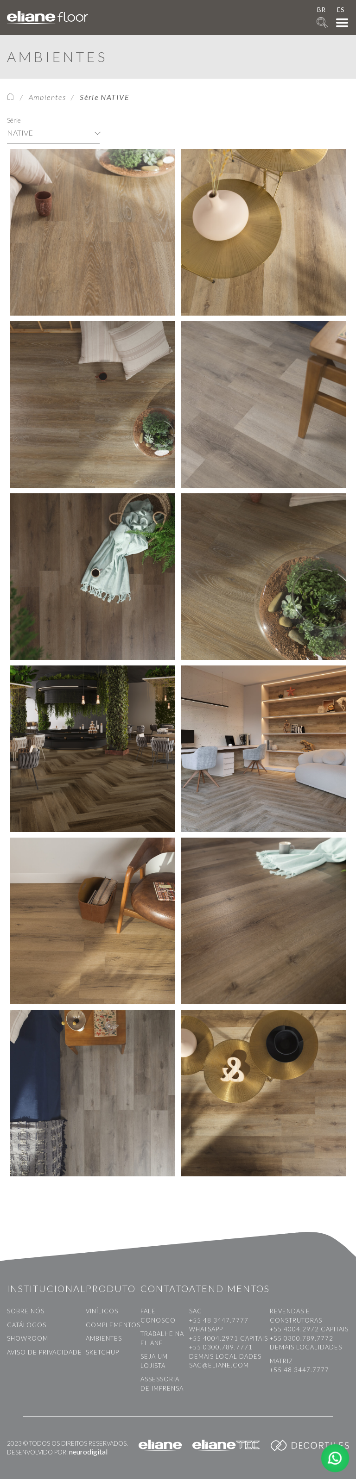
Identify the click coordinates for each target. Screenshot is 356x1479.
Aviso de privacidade (44, 1352)
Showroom (27, 1338)
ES (340, 9)
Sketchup (102, 1352)
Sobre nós (25, 1311)
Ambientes (47, 97)
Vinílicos (102, 1311)
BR (321, 9)
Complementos (113, 1325)
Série (14, 120)
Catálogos (26, 1325)
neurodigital (88, 1451)
